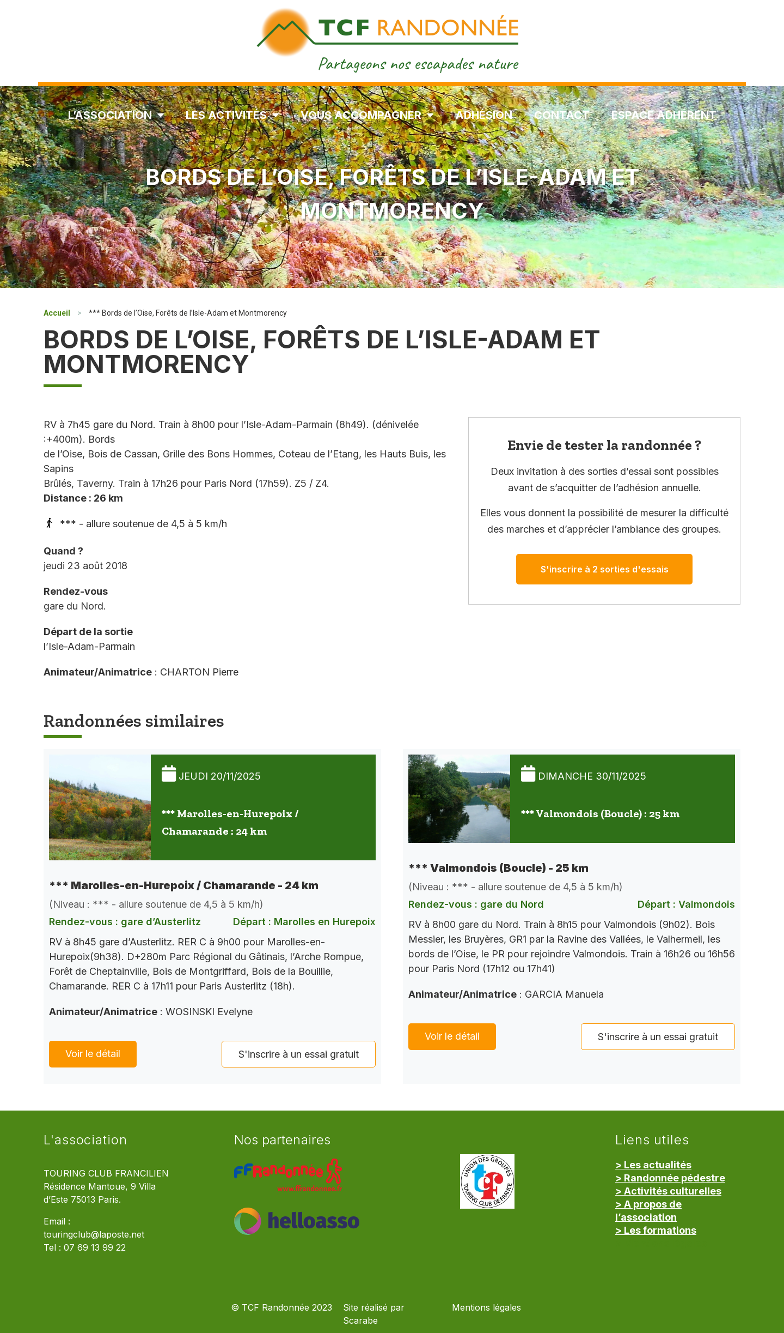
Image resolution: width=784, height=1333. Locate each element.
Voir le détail (92, 1053)
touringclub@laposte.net (94, 1234)
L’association (116, 115)
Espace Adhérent (663, 115)
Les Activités (232, 115)
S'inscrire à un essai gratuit (298, 1054)
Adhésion (483, 115)
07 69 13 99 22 (95, 1247)
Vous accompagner (367, 115)
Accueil (57, 313)
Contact (562, 115)
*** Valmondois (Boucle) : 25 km (600, 813)
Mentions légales (486, 1307)
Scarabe (360, 1321)
